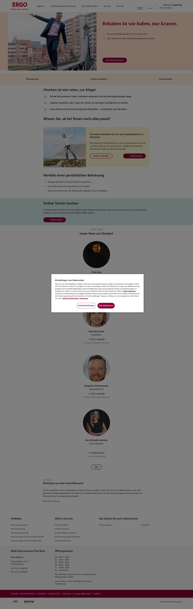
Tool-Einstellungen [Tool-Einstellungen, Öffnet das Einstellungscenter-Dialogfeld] (86, 306)
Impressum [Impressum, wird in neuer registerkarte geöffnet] (83, 298)
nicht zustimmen (129, 291)
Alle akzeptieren (106, 306)
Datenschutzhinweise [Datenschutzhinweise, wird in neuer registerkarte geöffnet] (70, 298)
